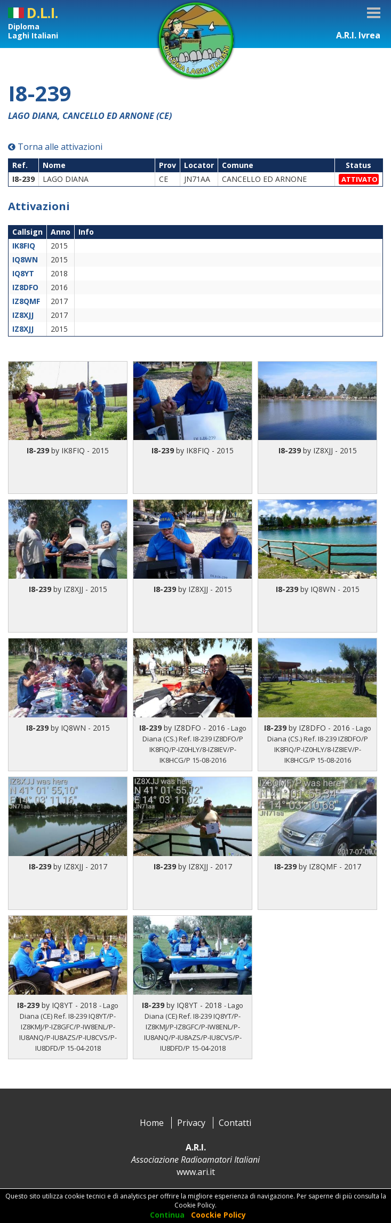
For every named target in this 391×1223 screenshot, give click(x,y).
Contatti (235, 1123)
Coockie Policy (218, 1215)
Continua (167, 1215)
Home (152, 1123)
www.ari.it (196, 1172)
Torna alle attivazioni (55, 147)
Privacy (191, 1123)
